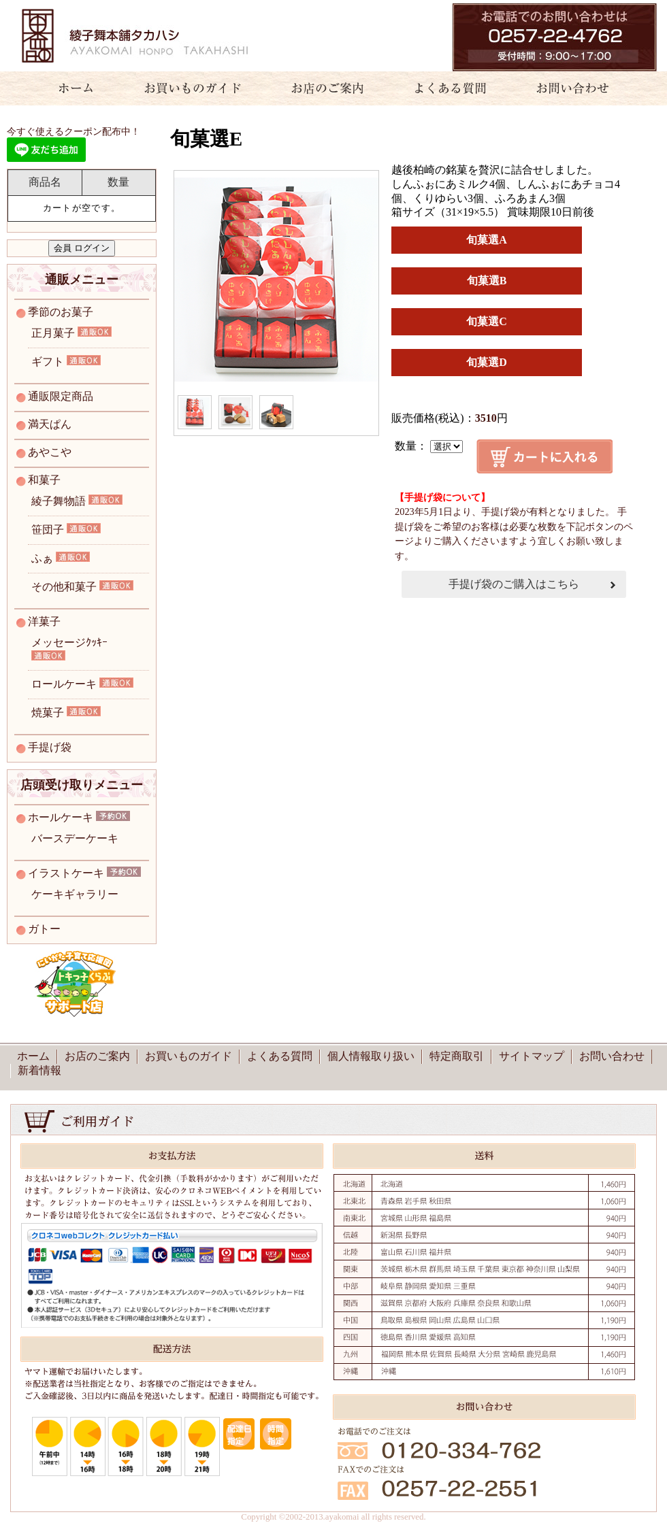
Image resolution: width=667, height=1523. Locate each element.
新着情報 (39, 1070)
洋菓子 (44, 621)
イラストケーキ (66, 873)
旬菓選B (487, 280)
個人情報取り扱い (370, 1056)
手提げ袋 (49, 747)
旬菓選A (486, 240)
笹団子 (47, 529)
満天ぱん (49, 424)
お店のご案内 (322, 88)
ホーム (68, 88)
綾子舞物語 (58, 501)
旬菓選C (486, 321)
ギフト (47, 361)
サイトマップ (531, 1056)
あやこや (49, 452)
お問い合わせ (580, 88)
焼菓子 (47, 712)
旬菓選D (486, 362)
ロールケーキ (64, 684)
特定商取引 (456, 1056)
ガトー (44, 929)
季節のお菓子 (60, 312)
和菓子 (44, 480)
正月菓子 (53, 333)
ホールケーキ (60, 817)
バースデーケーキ (74, 838)
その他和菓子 (64, 586)
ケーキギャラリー (74, 894)
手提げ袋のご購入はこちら (514, 584)
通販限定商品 (60, 396)
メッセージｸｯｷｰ (69, 642)
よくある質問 (444, 88)
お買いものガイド (192, 88)
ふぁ (42, 558)
